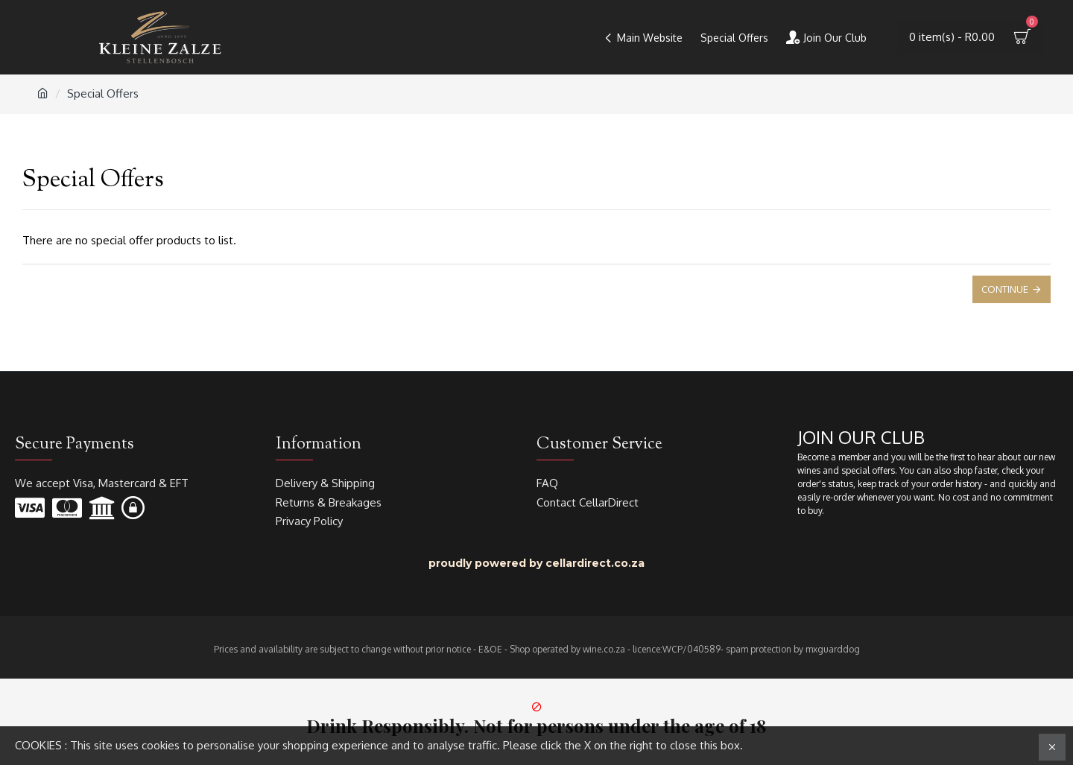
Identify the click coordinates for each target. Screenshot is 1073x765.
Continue (1004, 289)
